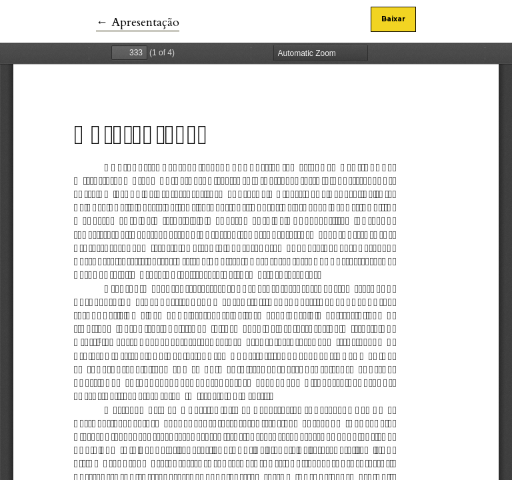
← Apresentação (137, 22)
